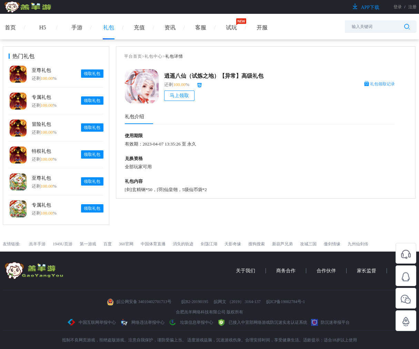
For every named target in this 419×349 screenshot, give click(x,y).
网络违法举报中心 (143, 322)
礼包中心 (153, 56)
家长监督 (366, 270)
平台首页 (133, 56)
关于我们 (245, 270)
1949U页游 (62, 244)
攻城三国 (308, 244)
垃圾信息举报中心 (190, 322)
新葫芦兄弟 (282, 244)
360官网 (126, 244)
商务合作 (286, 270)
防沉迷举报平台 (330, 322)
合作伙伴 (326, 270)
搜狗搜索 (256, 244)
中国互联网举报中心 (92, 322)
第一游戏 (88, 244)
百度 (107, 244)
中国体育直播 (153, 244)
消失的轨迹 (183, 244)
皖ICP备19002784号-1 (285, 301)
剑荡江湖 (209, 244)
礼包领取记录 (379, 84)
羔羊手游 (37, 244)
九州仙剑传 (358, 244)
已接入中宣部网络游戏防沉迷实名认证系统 (262, 322)
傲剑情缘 (332, 244)
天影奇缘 (233, 244)
